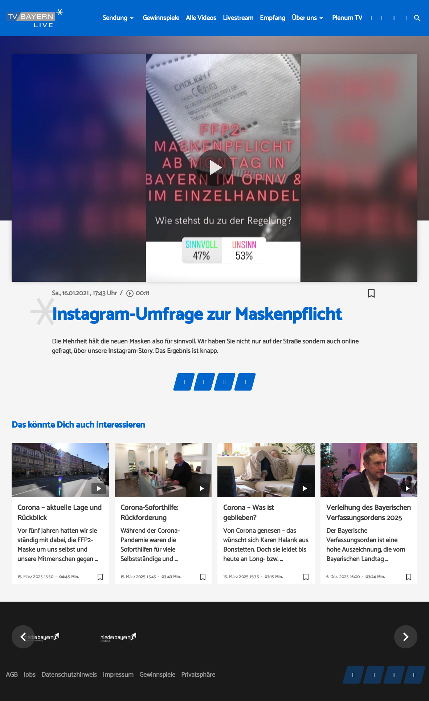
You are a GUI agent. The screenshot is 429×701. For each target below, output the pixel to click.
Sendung (115, 18)
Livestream (238, 18)
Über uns (304, 18)
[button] (23, 636)
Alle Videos (201, 18)
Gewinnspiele (161, 18)
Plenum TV (347, 18)
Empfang (272, 18)
